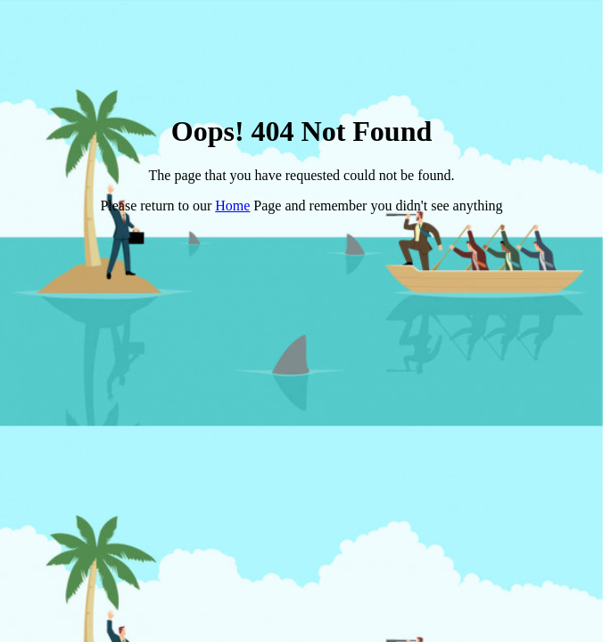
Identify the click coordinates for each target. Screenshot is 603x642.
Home (232, 205)
